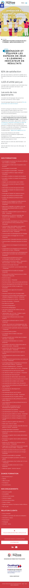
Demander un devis (7, 517)
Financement (5, 519)
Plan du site (5, 506)
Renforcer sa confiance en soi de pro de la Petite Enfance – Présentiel (13, 443)
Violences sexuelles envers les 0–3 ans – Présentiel (12, 465)
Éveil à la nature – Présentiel (9, 280)
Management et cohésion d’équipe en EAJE (14, 415)
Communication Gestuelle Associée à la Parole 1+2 (14, 242)
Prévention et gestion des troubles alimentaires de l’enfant (14, 435)
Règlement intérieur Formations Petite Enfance (14, 504)
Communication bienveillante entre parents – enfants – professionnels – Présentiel (14, 227)
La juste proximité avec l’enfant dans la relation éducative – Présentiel (14, 338)
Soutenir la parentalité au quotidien (11, 455)
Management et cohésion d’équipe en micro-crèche (14, 418)
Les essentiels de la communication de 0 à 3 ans (15, 378)
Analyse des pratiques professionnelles (12, 195)
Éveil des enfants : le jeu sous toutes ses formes (14, 282)
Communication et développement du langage (14, 233)
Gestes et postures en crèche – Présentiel (13, 299)
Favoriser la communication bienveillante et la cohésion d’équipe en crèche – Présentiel (14, 296)
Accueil (4, 39)
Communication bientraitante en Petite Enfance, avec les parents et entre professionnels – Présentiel (15, 222)
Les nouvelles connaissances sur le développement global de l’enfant (11, 406)
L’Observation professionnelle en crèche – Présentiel (13, 321)
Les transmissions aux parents (10, 409)
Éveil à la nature (6, 277)
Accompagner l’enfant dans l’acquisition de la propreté (14, 165)
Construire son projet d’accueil (10, 264)
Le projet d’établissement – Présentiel (12, 366)
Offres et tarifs (6, 480)
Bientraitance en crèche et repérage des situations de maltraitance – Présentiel (13, 216)
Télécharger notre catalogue (14, 532)
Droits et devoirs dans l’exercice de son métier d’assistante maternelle (14, 275)
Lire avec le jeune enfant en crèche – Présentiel (14, 413)
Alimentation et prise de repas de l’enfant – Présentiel (13, 184)
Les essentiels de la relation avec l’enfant (13, 381)
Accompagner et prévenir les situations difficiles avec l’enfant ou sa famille (14, 161)
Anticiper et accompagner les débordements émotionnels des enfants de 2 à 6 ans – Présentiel (14, 203)
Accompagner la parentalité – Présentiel (12, 170)
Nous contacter (6, 513)
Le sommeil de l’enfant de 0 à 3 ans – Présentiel (14, 368)
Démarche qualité (7, 492)
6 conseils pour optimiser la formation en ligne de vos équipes (13, 122)
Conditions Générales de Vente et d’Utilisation (14, 515)
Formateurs (5, 482)
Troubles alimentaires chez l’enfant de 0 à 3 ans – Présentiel (14, 462)
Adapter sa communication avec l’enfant (12, 182)
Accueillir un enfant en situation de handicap (14, 176)
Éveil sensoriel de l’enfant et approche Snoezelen (12, 286)
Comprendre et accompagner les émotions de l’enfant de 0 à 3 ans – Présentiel (14, 249)
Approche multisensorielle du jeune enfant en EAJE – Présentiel (14, 212)
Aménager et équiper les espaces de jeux (13, 193)
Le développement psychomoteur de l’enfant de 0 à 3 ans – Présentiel (15, 359)
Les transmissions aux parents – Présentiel (13, 411)
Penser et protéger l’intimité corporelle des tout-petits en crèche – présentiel (15, 426)
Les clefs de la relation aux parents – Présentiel (14, 372)
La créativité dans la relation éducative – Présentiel (12, 334)
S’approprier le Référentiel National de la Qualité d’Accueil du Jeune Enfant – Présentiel (15, 446)
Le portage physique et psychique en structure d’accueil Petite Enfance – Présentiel (14, 363)
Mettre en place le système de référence (13, 421)
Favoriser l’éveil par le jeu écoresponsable (13, 293)
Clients (4, 478)
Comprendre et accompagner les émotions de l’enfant (14, 245)
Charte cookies (6, 502)
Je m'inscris (14, 542)
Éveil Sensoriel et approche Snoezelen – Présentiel (13, 290)
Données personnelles (8, 500)
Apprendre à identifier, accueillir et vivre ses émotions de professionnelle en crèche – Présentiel (13, 208)
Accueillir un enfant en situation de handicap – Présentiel (14, 179)
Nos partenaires (6, 484)
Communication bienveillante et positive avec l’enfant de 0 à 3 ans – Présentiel (14, 230)
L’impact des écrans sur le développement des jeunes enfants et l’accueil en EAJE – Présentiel (14, 325)
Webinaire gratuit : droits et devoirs (11, 468)
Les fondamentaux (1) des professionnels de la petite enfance (14, 399)
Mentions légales (6, 498)
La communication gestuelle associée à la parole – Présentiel (15, 328)
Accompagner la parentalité (9, 168)
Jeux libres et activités (8, 303)
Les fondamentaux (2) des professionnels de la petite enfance (14, 403)
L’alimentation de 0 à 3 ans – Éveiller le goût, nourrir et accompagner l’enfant (14, 314)
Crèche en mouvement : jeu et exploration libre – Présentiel (14, 267)
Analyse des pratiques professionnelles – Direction (13, 198)
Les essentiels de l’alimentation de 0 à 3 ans (13, 376)
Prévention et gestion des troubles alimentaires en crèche (14, 439)
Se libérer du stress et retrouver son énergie (14, 449)
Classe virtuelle (6, 219)
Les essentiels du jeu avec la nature (11, 392)
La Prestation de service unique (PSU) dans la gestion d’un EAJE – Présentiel (14, 345)
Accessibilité (5, 494)
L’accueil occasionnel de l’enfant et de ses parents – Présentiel (13, 310)
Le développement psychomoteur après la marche (13, 352)
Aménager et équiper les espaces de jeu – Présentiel (13, 190)
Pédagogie (5, 521)
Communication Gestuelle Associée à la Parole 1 (15, 239)
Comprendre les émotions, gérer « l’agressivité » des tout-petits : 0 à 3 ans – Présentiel (14, 262)
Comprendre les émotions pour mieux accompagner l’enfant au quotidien (12, 258)
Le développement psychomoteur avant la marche (13, 356)
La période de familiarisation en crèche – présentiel (13, 341)
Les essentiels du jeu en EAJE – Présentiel (13, 394)
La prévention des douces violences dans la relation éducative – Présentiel (13, 348)
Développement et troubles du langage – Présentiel (13, 271)
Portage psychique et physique (10, 429)
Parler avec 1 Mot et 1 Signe (9, 423)
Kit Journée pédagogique (9, 307)
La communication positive (9, 331)
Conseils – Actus (6, 524)
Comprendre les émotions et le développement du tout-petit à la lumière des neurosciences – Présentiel (14, 254)
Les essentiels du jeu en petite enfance (12, 396)
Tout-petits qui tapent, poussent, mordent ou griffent (14, 458)
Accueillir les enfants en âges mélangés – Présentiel (13, 173)
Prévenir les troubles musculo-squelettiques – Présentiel (14, 432)
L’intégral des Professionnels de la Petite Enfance (13, 317)
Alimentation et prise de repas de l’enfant (13, 187)
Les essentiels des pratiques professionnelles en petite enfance (15, 386)
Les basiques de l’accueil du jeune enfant (13, 370)
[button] (2, 6)
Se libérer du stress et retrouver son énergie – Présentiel (14, 452)
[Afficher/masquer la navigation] (26, 3)
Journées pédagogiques (8, 305)
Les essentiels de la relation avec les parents (14, 383)
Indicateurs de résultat (8, 496)
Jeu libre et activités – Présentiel (10, 301)
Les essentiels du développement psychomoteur (11, 389)
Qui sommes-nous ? (7, 476)
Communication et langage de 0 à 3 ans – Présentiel (13, 236)
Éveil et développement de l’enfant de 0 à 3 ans (15, 284)
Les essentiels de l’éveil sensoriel (11, 374)
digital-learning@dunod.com (18, 130)
